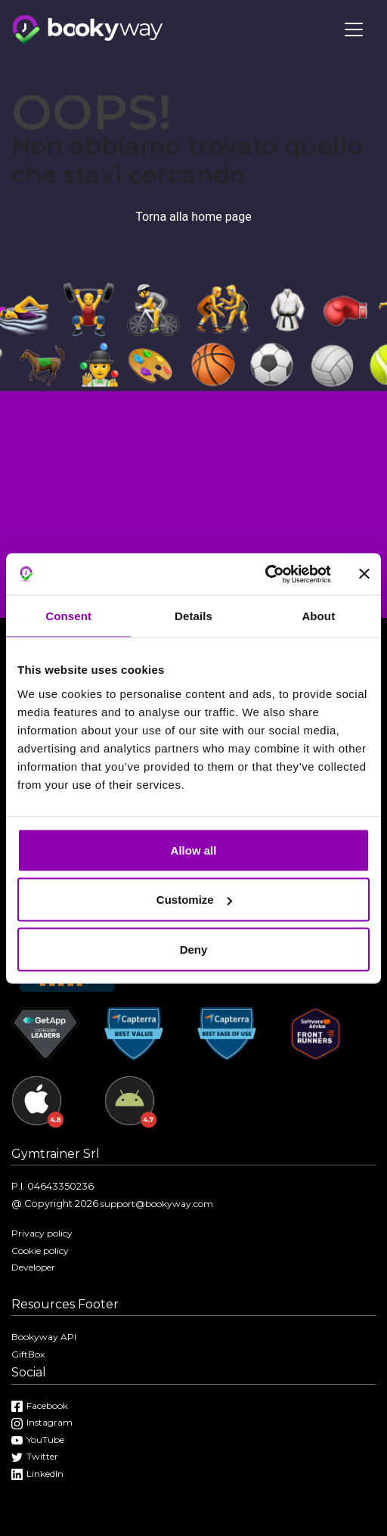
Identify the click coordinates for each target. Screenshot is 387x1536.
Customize (194, 899)
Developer (33, 1267)
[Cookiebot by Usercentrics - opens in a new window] (265, 574)
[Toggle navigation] (354, 29)
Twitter (34, 1456)
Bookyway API (43, 1336)
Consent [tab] (68, 616)
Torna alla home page (193, 216)
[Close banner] (364, 574)
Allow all (194, 849)
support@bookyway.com (157, 1203)
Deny (194, 948)
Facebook (39, 1405)
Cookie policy (40, 1250)
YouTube (37, 1439)
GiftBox (28, 1354)
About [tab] (318, 616)
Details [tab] (193, 616)
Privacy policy (42, 1233)
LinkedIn (37, 1473)
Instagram (42, 1422)
